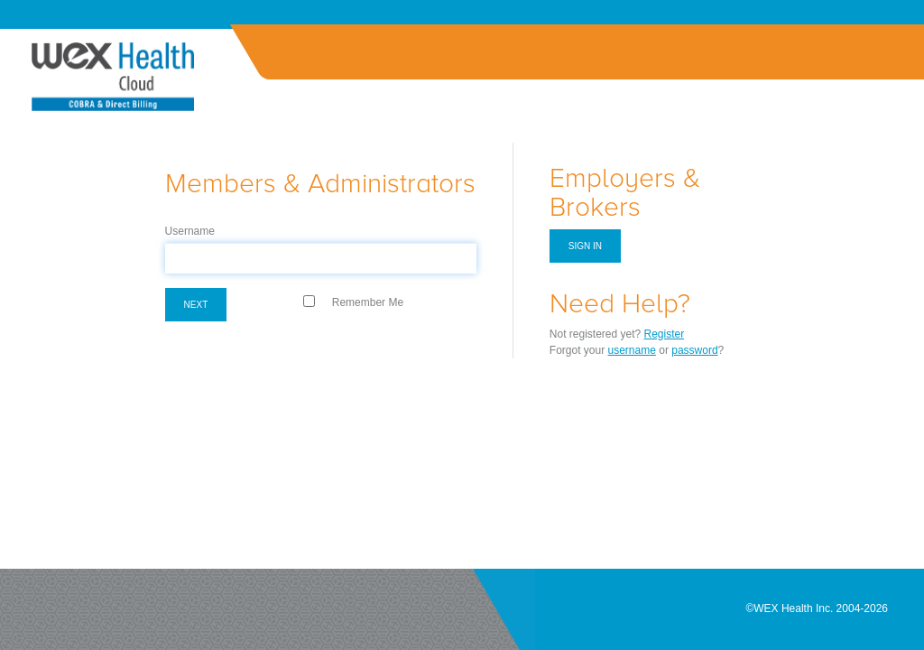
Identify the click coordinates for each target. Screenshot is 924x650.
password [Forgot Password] (694, 350)
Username (190, 231)
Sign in (585, 246)
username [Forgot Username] (632, 350)
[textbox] (320, 258)
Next (196, 305)
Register (664, 334)
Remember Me (367, 302)
